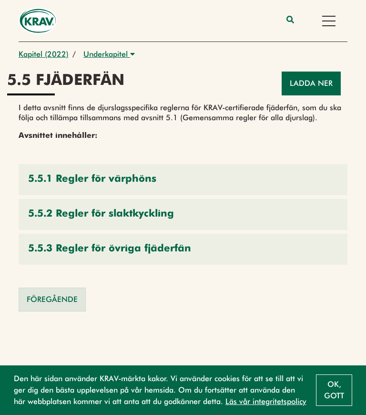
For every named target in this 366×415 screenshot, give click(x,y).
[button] (183, 179)
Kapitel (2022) (44, 54)
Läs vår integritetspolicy (265, 401)
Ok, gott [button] (334, 390)
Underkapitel (109, 54)
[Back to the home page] (38, 21)
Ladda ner (311, 83)
